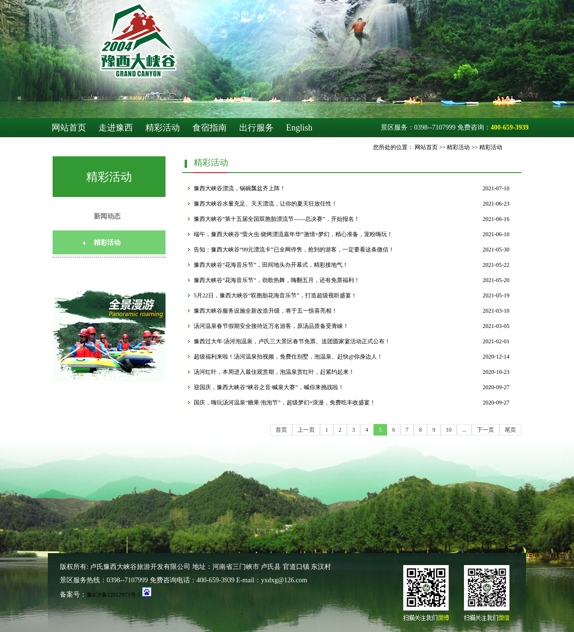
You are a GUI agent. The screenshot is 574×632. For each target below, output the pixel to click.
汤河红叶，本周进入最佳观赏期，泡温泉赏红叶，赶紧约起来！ (274, 372)
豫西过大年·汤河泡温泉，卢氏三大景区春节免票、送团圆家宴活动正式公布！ (292, 341)
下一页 (485, 429)
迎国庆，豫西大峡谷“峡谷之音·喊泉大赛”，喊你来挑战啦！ (269, 387)
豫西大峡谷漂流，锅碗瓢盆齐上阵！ (240, 188)
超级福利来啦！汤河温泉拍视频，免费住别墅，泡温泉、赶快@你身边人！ (288, 356)
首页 (281, 429)
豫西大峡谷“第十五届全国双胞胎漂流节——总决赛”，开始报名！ (277, 219)
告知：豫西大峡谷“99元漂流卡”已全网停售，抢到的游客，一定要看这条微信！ (294, 249)
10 (449, 429)
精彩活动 (162, 127)
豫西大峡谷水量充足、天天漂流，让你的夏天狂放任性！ (265, 203)
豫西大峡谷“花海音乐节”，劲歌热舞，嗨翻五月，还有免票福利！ (277, 280)
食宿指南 (209, 127)
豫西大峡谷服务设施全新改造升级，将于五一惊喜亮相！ (265, 310)
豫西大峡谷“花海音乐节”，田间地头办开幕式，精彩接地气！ (271, 265)
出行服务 (256, 127)
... (464, 429)
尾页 (510, 429)
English (299, 127)
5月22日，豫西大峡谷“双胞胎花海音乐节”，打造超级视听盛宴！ (275, 295)
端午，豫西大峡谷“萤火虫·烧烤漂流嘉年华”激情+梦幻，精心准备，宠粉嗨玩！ (293, 234)
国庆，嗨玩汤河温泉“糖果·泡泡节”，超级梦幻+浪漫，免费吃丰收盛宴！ (284, 402)
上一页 (306, 429)
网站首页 (69, 127)
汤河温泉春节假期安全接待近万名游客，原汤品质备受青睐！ (271, 326)
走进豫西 (116, 127)
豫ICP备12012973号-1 (114, 594)
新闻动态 (107, 216)
